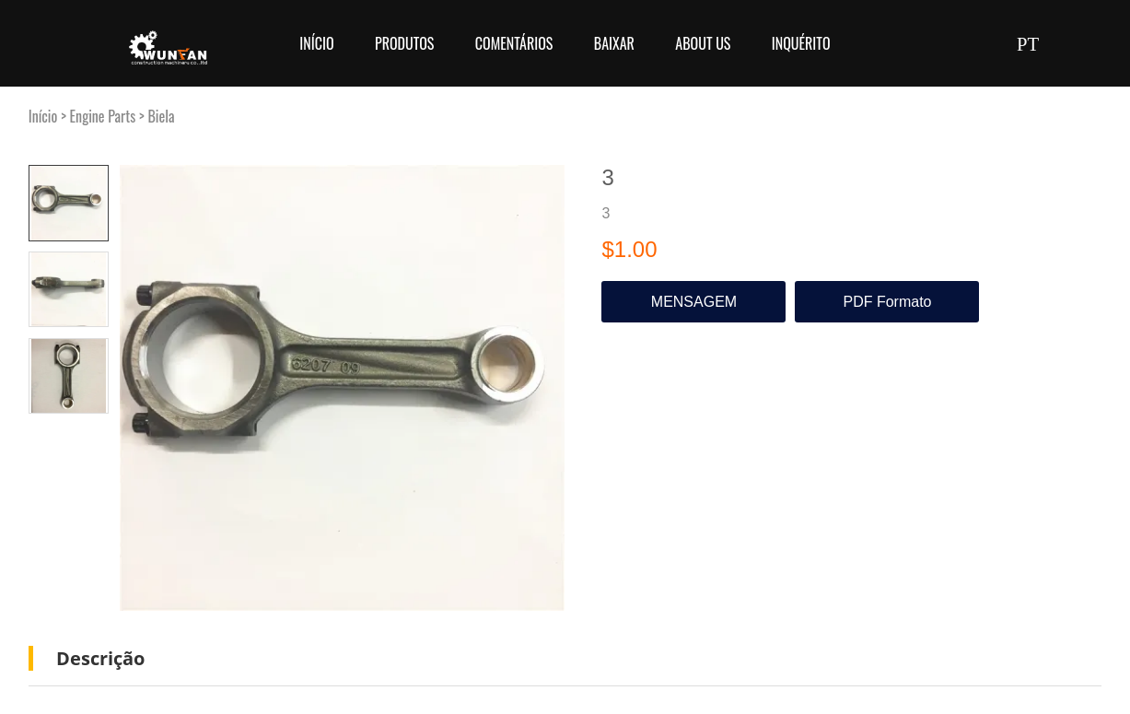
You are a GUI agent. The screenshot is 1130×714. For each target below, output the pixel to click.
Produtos (404, 43)
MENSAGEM (694, 302)
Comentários (514, 43)
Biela (160, 116)
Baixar (614, 43)
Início (316, 43)
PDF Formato (887, 302)
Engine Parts (103, 116)
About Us (702, 43)
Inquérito (801, 43)
